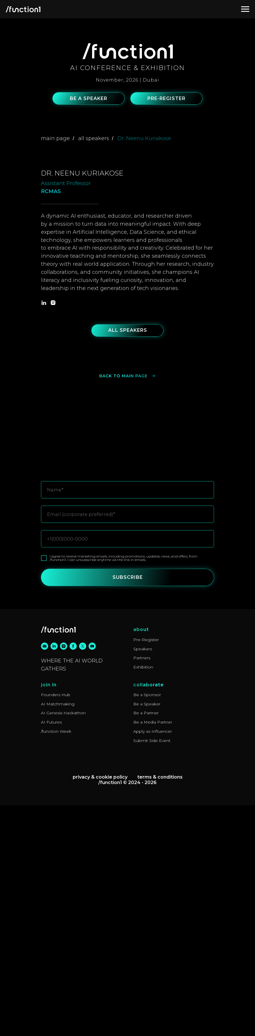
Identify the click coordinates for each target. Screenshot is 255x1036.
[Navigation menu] (245, 9)
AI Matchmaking (57, 934)
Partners (141, 888)
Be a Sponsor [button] (147, 925)
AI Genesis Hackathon (63, 943)
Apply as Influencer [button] (152, 962)
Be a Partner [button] (146, 943)
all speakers (93, 138)
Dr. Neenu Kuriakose (144, 138)
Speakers (142, 879)
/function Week (56, 962)
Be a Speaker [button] (146, 934)
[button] (88, 98)
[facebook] (73, 876)
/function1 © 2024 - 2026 (127, 1013)
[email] (44, 876)
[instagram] (53, 533)
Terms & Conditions (160, 1007)
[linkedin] (44, 533)
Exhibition (143, 897)
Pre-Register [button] (146, 870)
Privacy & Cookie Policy (100, 1007)
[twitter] (82, 876)
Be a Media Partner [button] (152, 952)
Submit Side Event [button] (151, 971)
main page (55, 138)
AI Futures (51, 952)
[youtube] (92, 876)
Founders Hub (55, 925)
